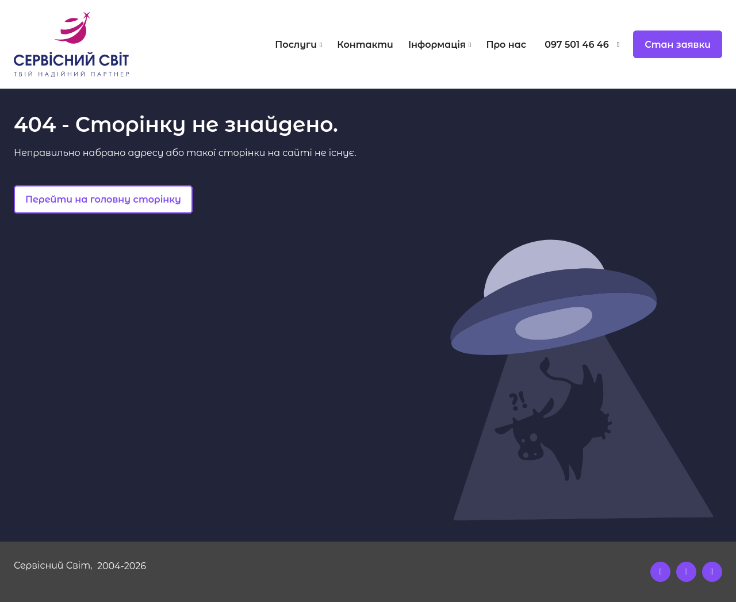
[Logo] (102, 44)
